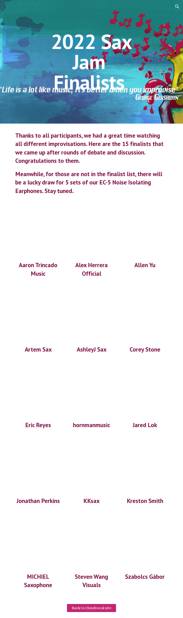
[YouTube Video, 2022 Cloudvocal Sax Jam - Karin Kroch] (91, 468)
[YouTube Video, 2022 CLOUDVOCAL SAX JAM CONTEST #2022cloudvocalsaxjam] (38, 232)
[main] (91, 61)
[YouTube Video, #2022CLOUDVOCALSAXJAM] (91, 317)
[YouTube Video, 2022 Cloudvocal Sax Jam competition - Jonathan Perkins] (38, 468)
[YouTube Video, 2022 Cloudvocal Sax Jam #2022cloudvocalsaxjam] (38, 317)
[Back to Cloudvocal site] (91, 608)
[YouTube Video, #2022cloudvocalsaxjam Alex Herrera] (91, 232)
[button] (177, 6)
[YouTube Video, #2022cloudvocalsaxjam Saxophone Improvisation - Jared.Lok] (144, 392)
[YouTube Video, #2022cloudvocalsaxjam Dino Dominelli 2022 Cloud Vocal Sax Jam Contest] (91, 544)
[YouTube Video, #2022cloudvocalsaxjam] (144, 232)
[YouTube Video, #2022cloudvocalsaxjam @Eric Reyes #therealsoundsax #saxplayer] (38, 392)
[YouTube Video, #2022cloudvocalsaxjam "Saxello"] (91, 392)
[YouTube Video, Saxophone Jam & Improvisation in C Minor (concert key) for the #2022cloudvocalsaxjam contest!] (144, 468)
